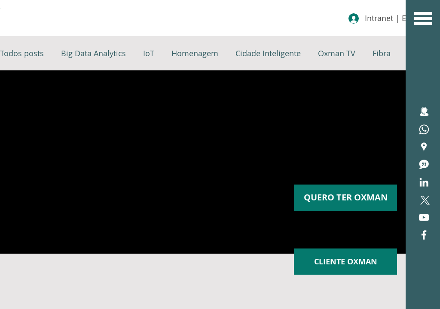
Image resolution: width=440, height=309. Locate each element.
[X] (424, 200)
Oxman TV (336, 53)
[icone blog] (424, 164)
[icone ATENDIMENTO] (424, 112)
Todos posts (22, 53)
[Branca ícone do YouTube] (424, 217)
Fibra (382, 53)
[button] (423, 18)
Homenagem (194, 53)
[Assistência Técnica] (424, 129)
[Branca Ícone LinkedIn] (424, 182)
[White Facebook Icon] (424, 235)
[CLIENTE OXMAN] (345, 261)
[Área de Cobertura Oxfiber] (424, 147)
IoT (148, 53)
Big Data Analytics (93, 53)
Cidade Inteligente (268, 53)
